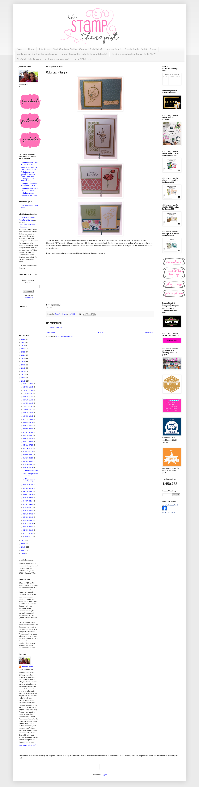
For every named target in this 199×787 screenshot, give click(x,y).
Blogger (104, 775)
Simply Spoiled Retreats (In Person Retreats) (84, 54)
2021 (23, 355)
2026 (23, 339)
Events (20, 49)
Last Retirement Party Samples (29, 480)
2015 (23, 374)
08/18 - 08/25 (28, 439)
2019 (23, 361)
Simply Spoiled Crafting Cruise (140, 49)
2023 (23, 349)
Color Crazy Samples (30, 470)
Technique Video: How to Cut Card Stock (29, 163)
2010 (23, 547)
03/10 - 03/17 (28, 514)
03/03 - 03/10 (28, 517)
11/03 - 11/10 (28, 403)
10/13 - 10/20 (28, 413)
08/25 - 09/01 (28, 435)
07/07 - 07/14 (28, 451)
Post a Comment (56, 328)
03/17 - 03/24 (28, 511)
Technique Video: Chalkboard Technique (29, 194)
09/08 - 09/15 (28, 429)
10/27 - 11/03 (28, 406)
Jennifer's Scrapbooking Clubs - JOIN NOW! (134, 54)
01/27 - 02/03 (28, 533)
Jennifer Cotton (27, 667)
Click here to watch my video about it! (27, 225)
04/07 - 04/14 (28, 501)
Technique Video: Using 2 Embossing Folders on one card (28, 174)
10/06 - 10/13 (28, 416)
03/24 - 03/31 (28, 507)
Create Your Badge (168, 512)
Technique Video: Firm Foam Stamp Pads (29, 189)
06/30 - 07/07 (28, 455)
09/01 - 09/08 (28, 432)
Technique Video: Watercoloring (27, 180)
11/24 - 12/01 (28, 393)
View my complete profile (28, 745)
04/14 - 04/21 (28, 498)
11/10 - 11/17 (28, 400)
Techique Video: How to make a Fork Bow (28, 185)
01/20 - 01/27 (28, 536)
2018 (23, 365)
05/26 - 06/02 (28, 464)
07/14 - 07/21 (28, 448)
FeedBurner (28, 298)
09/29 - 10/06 (28, 419)
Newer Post (51, 332)
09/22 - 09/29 (28, 422)
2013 (23, 381)
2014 (23, 378)
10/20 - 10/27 (28, 409)
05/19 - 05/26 (28, 467)
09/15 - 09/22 (28, 426)
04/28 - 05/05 (28, 491)
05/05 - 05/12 (28, 488)
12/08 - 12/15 (28, 387)
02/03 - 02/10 (28, 530)
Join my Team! (113, 49)
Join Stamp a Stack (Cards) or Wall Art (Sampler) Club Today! (70, 49)
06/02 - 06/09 (28, 461)
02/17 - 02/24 (28, 523)
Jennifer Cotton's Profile (170, 505)
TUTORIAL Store (82, 59)
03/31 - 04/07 (28, 504)
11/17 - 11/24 (28, 397)
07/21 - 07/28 (28, 445)
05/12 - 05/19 (28, 485)
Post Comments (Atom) (65, 336)
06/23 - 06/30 (28, 458)
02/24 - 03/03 (28, 520)
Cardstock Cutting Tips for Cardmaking (37, 54)
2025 (23, 342)
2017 (23, 368)
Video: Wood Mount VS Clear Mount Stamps (29, 168)
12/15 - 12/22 (28, 384)
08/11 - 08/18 (28, 442)
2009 (23, 550)
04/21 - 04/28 (28, 495)
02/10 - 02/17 (28, 527)
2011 (23, 544)
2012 (23, 540)
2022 (23, 352)
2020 (23, 358)
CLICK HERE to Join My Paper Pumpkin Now (27, 219)
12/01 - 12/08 (28, 390)
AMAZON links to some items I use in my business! (43, 59)
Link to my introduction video (29, 206)
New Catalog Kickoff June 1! (30, 475)
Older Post (149, 332)
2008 (23, 553)
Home (31, 49)
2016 (23, 371)
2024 (23, 345)
